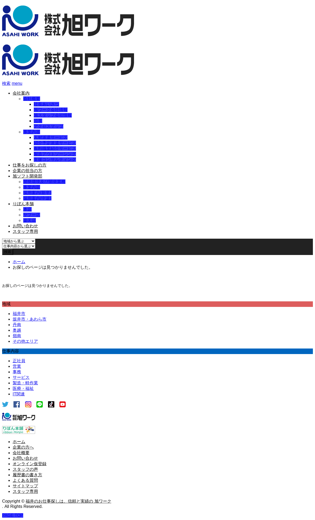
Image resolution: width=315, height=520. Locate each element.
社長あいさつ (46, 104)
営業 (17, 366)
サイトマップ (25, 486)
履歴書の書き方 (27, 475)
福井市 (19, 313)
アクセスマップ (48, 126)
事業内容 (31, 132)
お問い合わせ (25, 226)
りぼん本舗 (23, 204)
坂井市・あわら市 (29, 319)
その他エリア (25, 341)
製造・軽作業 (25, 383)
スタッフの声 (25, 469)
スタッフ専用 (25, 231)
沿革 (38, 121)
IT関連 (19, 394)
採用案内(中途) (37, 198)
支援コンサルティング (55, 159)
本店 (27, 209)
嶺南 (17, 335)
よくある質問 (25, 480)
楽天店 (29, 220)
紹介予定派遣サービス (55, 143)
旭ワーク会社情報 (51, 109)
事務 (17, 372)
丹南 (17, 324)
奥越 (17, 330)
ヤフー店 (31, 215)
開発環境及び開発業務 (44, 181)
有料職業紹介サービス (55, 148)
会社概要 (31, 98)
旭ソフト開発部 (27, 176)
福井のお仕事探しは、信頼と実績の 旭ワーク (68, 501)
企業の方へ (23, 447)
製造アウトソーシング (55, 154)
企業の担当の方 (27, 170)
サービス (21, 377)
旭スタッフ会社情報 (53, 115)
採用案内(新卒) (37, 192)
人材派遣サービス (51, 137)
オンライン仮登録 (29, 464)
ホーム (19, 441)
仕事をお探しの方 (29, 165)
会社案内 (21, 93)
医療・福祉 (23, 388)
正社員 (19, 361)
